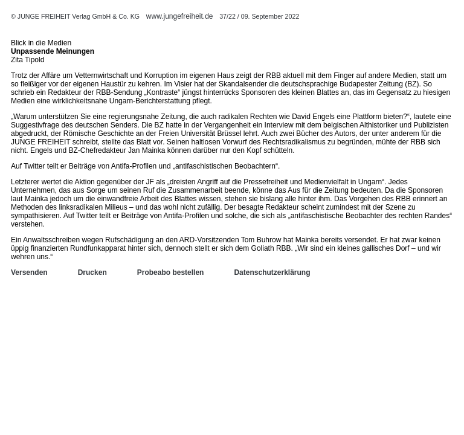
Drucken (92, 272)
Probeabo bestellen (170, 272)
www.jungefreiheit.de (179, 16)
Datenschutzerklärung (272, 272)
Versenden (29, 272)
